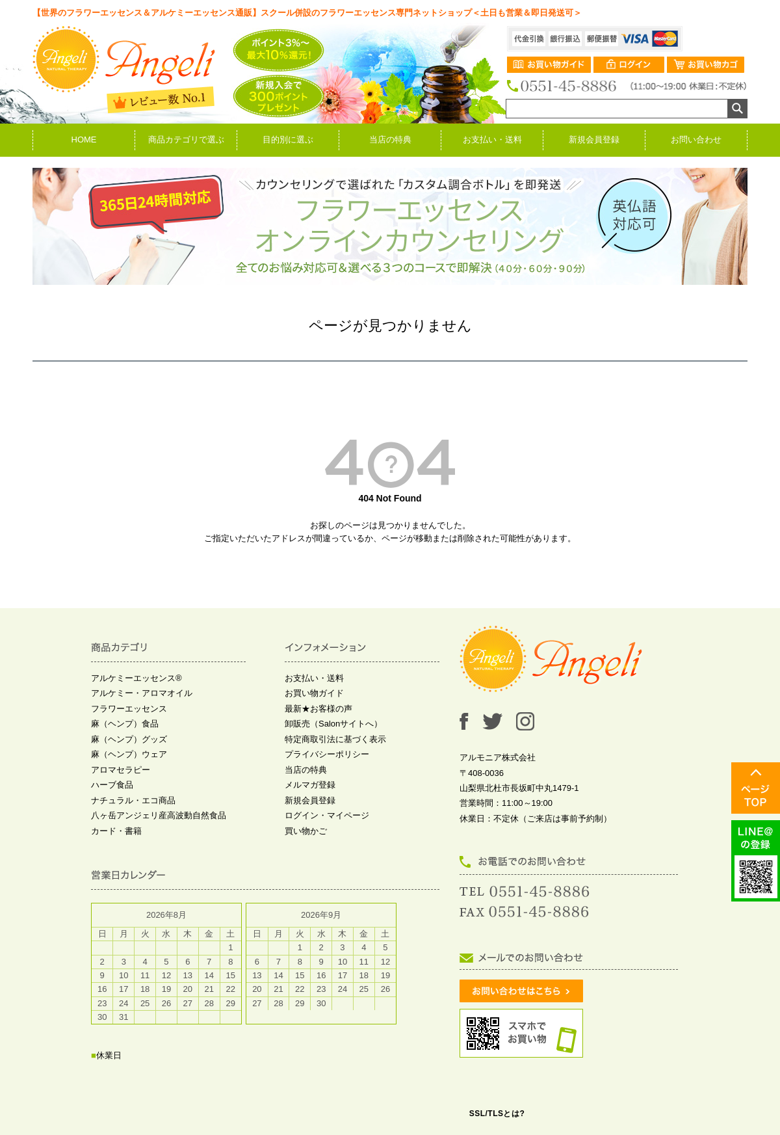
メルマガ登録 (310, 785)
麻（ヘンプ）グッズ (129, 739)
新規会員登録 (594, 139)
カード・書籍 (116, 831)
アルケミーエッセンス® (136, 678)
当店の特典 (390, 139)
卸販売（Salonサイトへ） (333, 723)
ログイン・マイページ (327, 815)
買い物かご (306, 831)
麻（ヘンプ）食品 (125, 723)
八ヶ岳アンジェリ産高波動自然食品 (158, 815)
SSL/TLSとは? (497, 1113)
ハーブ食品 (112, 785)
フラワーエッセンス (129, 709)
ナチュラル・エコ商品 (133, 800)
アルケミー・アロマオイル (141, 693)
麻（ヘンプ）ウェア (129, 754)
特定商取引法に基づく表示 (335, 739)
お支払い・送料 (492, 139)
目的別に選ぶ (288, 139)
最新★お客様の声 (318, 709)
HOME (84, 139)
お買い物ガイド (314, 693)
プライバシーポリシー (327, 754)
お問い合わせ (696, 139)
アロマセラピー (120, 770)
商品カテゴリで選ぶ (186, 139)
